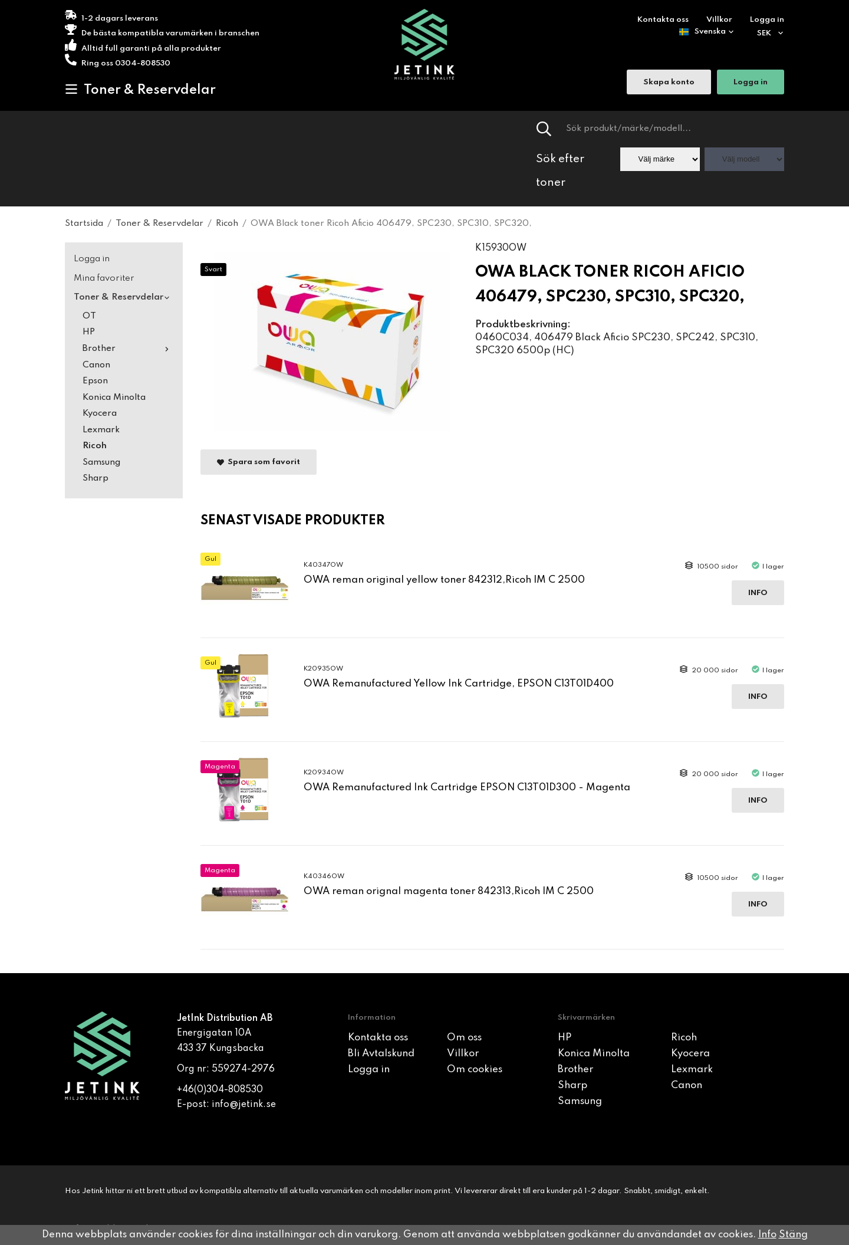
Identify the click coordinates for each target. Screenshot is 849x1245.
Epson (95, 381)
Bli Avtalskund (381, 1054)
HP (89, 332)
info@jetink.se (244, 1104)
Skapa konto (669, 83)
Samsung (101, 462)
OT (89, 316)
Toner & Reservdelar (140, 90)
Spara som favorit (258, 463)
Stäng (793, 1235)
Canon (96, 365)
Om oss (464, 1038)
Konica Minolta (114, 397)
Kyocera (100, 413)
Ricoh (95, 446)
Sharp (95, 478)
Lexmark (101, 430)
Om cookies (474, 1070)
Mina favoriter (104, 278)
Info (758, 593)
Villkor (719, 20)
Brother (128, 348)
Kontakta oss (663, 20)
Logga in (767, 20)
